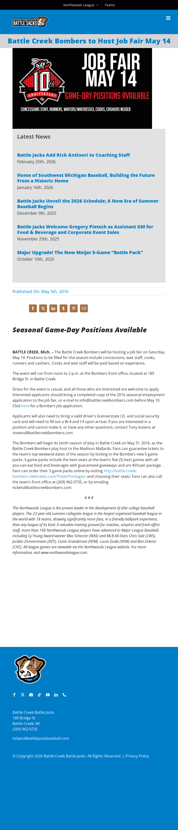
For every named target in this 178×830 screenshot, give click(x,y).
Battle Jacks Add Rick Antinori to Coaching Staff (73, 155)
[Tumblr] (63, 308)
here (25, 407)
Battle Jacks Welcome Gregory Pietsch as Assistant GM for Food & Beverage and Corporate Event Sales (85, 230)
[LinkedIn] (53, 308)
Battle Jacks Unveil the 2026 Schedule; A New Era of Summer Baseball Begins (88, 204)
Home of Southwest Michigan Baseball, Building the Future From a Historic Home (86, 178)
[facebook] (14, 695)
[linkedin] (56, 695)
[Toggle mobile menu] (168, 18)
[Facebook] (33, 308)
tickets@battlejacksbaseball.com (41, 738)
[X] (43, 308)
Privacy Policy (137, 756)
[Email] (84, 308)
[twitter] (23, 695)
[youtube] (48, 695)
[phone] (64, 695)
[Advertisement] (89, 613)
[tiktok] (39, 695)
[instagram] (31, 695)
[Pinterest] (74, 308)
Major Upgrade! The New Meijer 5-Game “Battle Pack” (80, 253)
